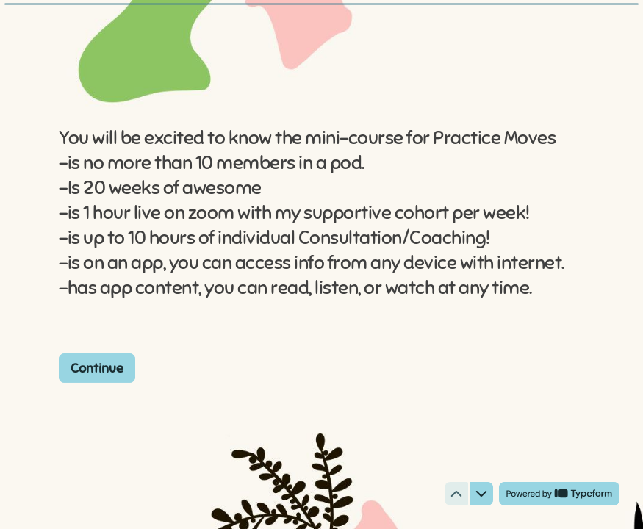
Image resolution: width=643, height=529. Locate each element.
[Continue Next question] (97, 367)
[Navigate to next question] (481, 493)
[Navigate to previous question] (456, 493)
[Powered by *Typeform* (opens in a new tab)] (559, 493)
